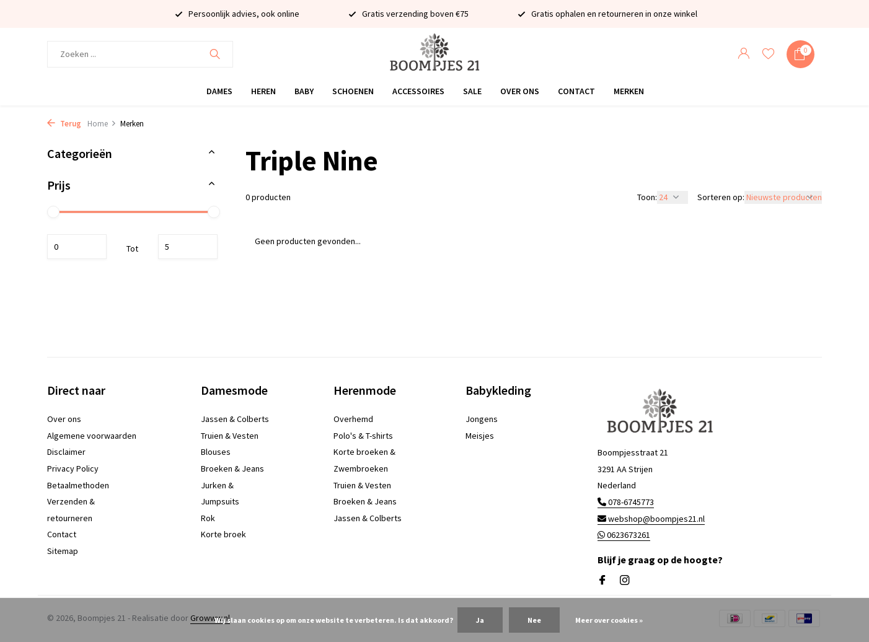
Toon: (647, 197)
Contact (576, 91)
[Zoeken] (140, 54)
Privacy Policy (73, 468)
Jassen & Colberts (235, 418)
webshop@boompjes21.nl (651, 518)
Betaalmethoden (78, 485)
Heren (263, 91)
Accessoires (418, 91)
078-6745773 (626, 502)
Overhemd (353, 418)
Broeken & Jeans (232, 468)
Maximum (188, 246)
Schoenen (353, 91)
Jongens (481, 418)
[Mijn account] (743, 54)
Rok (208, 518)
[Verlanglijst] (768, 54)
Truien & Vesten (229, 435)
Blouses (216, 451)
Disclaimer (66, 451)
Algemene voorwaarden (91, 435)
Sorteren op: (720, 197)
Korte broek (223, 534)
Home (102, 123)
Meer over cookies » (609, 620)
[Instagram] (625, 580)
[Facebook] (602, 580)
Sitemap (62, 550)
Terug (64, 123)
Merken (629, 91)
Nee (534, 620)
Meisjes (479, 435)
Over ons (519, 91)
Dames (219, 91)
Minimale (77, 246)
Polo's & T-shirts (363, 435)
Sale (472, 91)
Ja (480, 620)
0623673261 (624, 534)
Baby (304, 91)
